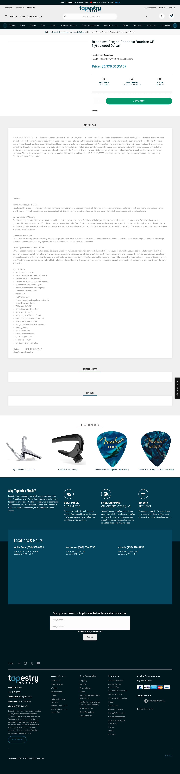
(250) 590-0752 (18, 706)
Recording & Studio (169, 25)
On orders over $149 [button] (132, 85)
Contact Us (17, 739)
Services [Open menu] (8, 7)
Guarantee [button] (104, 85)
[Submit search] (65, 16)
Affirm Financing (86, 708)
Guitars (12, 25)
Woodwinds (137, 25)
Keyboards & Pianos (69, 25)
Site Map (168, 755)
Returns (83, 684)
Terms (82, 692)
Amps (22, 25)
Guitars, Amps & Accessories (57, 32)
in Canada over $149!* (74, 2)
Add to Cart (138, 101)
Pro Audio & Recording (117, 698)
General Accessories (116, 717)
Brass (125, 25)
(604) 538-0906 (20, 696)
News (22, 16)
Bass (43, 25)
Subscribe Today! (177, 388)
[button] (104, 82)
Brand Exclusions (87, 712)
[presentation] (5, 25)
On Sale (13, 16)
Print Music (151, 25)
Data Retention (86, 716)
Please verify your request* (90, 631)
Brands (111, 727)
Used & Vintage (35, 16)
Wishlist (54, 688)
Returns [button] (160, 85)
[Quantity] (99, 101)
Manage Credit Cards (59, 705)
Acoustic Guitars (78, 32)
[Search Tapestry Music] (90, 16)
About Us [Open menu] (31, 7)
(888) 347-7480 (14, 692)
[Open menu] (6, 16)
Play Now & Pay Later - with (106, 2)
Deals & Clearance (115, 680)
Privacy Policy (85, 688)
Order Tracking (57, 684)
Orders (53, 695)
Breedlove (108, 55)
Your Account (56, 692)
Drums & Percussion (90, 25)
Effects (33, 25)
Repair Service (150, 7)
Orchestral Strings (111, 25)
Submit (90, 637)
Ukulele (53, 25)
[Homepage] (90, 9)
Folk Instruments (115, 694)
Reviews (111, 734)
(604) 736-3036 (19, 701)
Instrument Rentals (167, 7)
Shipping (83, 680)
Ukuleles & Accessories (117, 691)
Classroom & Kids (115, 709)
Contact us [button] (19, 7)
